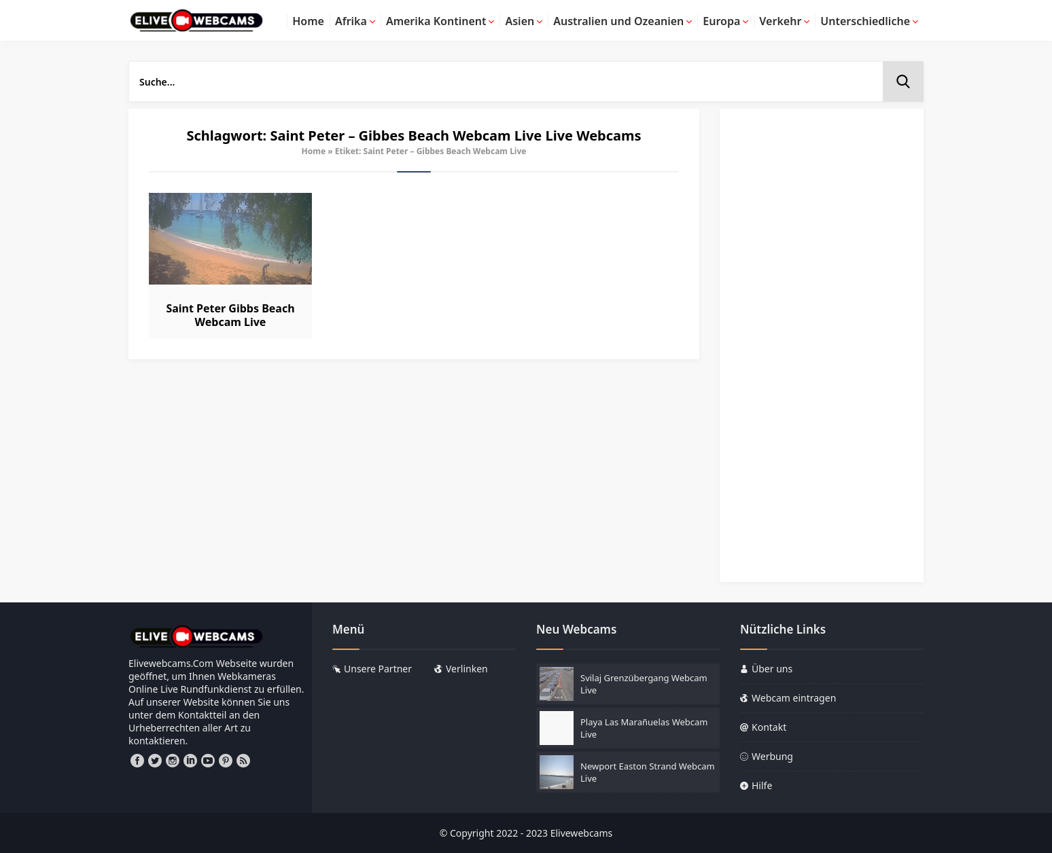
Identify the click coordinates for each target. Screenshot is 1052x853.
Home (314, 151)
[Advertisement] (821, 352)
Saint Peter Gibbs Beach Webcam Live (230, 315)
